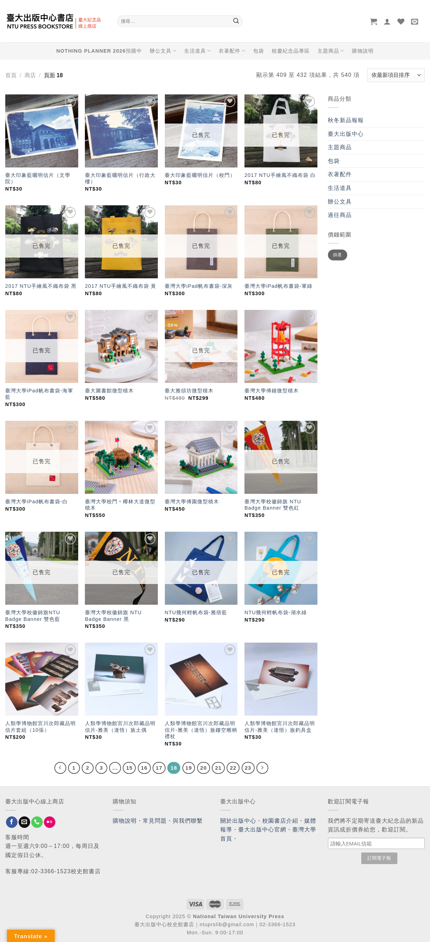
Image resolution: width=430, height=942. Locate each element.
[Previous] (60, 768)
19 (189, 768)
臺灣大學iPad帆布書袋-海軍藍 (39, 394)
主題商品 (330, 50)
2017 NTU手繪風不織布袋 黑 (40, 286)
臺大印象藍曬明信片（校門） (200, 175)
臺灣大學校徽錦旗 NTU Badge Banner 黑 (113, 616)
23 (248, 768)
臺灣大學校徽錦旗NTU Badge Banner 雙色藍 (32, 616)
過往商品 (340, 215)
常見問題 (155, 821)
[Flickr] (49, 822)
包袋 (258, 51)
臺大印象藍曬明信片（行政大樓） (120, 178)
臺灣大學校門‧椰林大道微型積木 (120, 505)
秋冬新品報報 (346, 120)
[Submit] (236, 21)
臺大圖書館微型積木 (109, 390)
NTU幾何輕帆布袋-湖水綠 (275, 612)
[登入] (387, 21)
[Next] (262, 768)
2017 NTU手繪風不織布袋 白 (280, 175)
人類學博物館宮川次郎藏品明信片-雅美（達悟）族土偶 (120, 727)
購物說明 (363, 51)
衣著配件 (232, 50)
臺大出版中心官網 (262, 829)
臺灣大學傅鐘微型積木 (271, 390)
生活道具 (197, 50)
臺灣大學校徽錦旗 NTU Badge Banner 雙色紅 (272, 505)
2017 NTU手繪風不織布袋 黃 (120, 286)
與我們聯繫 (188, 821)
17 (159, 768)
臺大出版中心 (346, 134)
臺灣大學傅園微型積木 (192, 501)
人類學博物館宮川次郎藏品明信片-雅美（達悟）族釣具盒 (279, 727)
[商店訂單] (396, 75)
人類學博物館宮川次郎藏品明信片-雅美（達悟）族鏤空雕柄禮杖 (201, 730)
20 (203, 768)
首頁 (10, 75)
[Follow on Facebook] (12, 822)
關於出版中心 (238, 821)
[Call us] (37, 822)
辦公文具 (163, 50)
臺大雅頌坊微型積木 (189, 390)
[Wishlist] (401, 21)
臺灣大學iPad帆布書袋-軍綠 (278, 286)
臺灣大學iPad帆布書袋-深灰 (199, 286)
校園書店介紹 (280, 821)
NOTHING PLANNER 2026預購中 (99, 51)
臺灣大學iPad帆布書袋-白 (36, 501)
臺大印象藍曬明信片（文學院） (37, 178)
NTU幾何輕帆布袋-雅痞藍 (196, 612)
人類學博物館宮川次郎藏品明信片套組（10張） (40, 727)
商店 (30, 75)
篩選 (337, 254)
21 (218, 768)
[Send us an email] (24, 822)
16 (144, 768)
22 (233, 768)
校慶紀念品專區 (291, 51)
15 (129, 768)
